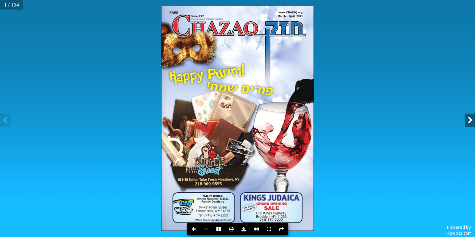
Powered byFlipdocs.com (459, 230)
